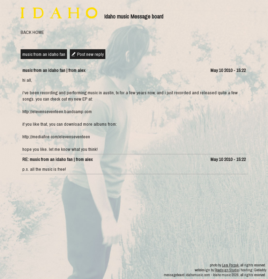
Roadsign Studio (227, 269)
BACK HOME (32, 32)
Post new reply (90, 54)
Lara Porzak (230, 265)
